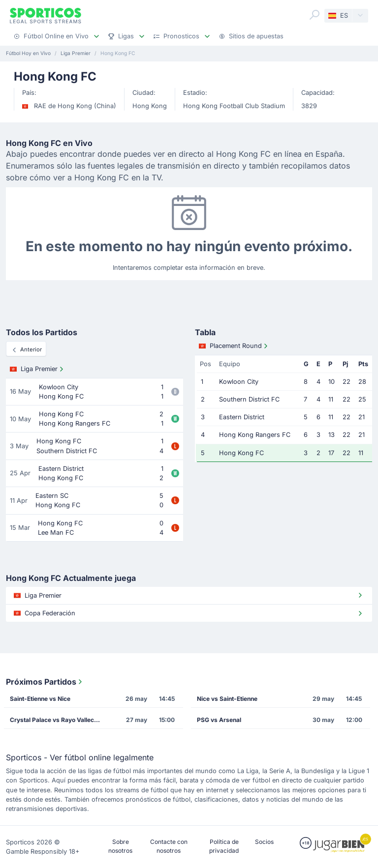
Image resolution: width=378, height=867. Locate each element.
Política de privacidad (224, 846)
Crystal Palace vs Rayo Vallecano (57, 719)
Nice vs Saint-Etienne (227, 698)
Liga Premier (37, 369)
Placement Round (234, 346)
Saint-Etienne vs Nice (40, 698)
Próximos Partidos (45, 682)
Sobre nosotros (120, 846)
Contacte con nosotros (169, 846)
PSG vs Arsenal (219, 719)
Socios (264, 841)
